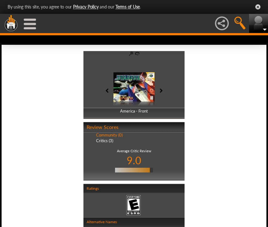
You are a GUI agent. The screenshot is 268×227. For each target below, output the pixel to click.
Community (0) (109, 134)
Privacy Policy (86, 6)
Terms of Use (127, 6)
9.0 (134, 160)
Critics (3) (104, 140)
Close (257, 6)
